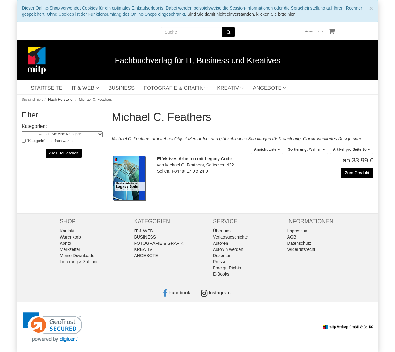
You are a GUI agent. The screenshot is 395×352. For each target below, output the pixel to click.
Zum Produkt (357, 172)
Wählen (306, 149)
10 (351, 149)
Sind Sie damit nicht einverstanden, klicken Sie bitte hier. (241, 14)
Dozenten (222, 255)
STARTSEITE (46, 88)
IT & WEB (85, 88)
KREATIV (230, 88)
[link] (53, 327)
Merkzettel (70, 249)
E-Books (221, 274)
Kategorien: (34, 126)
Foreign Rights (227, 267)
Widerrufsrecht (301, 249)
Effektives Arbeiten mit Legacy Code (194, 158)
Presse (220, 261)
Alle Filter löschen (63, 153)
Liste (267, 149)
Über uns (222, 230)
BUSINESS (121, 88)
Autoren (220, 243)
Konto (65, 243)
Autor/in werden (228, 249)
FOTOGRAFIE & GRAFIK (176, 88)
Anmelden (314, 31)
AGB (292, 237)
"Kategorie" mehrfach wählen (51, 141)
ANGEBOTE (270, 88)
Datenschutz (299, 243)
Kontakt (67, 230)
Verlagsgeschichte (230, 237)
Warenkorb (70, 237)
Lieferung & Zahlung (79, 261)
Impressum (298, 230)
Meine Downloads (77, 255)
